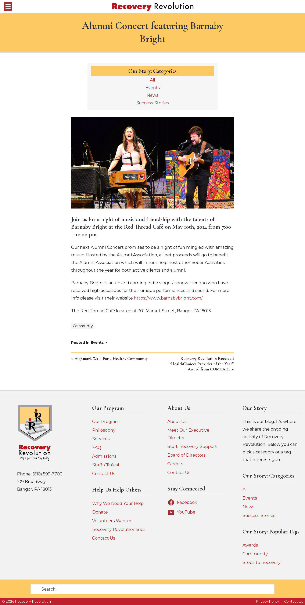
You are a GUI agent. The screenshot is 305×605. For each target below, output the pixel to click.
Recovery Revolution (33, 601)
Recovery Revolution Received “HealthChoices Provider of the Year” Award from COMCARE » (201, 364)
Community (83, 326)
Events (97, 342)
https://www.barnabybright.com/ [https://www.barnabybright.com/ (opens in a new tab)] (168, 298)
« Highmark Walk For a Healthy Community (109, 358)
